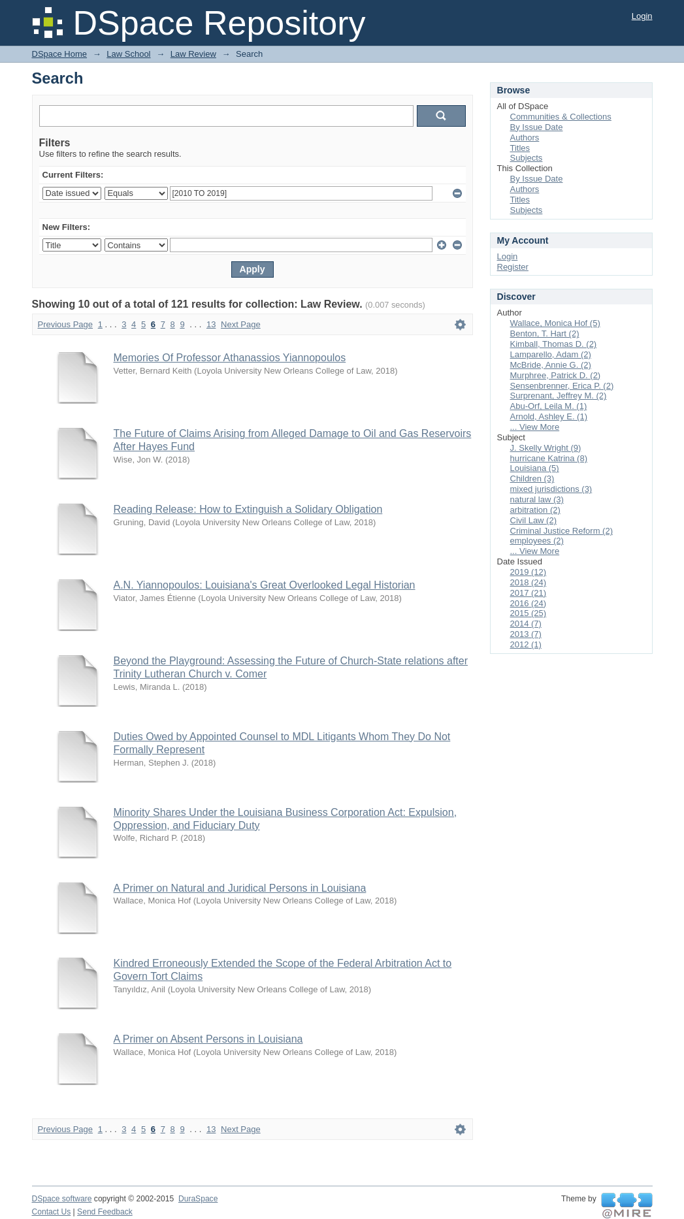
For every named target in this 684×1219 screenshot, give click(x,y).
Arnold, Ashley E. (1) (549, 416)
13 (211, 324)
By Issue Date (536, 127)
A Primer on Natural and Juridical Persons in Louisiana (240, 888)
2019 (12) (528, 572)
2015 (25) (528, 613)
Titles (520, 148)
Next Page (241, 324)
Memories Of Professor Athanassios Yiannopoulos (230, 357)
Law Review (193, 54)
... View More (535, 427)
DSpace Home (60, 54)
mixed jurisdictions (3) (551, 489)
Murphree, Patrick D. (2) (555, 375)
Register (513, 267)
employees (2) (537, 540)
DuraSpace (198, 1198)
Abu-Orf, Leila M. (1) (548, 406)
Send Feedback (105, 1211)
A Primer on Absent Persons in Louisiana (208, 1039)
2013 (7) (526, 634)
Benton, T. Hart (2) (544, 333)
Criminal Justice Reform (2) (561, 531)
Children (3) (532, 478)
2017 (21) (528, 593)
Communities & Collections (560, 117)
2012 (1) (526, 644)
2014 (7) (526, 623)
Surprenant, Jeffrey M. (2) (558, 395)
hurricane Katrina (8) (549, 458)
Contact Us (51, 1211)
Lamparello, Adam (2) (550, 354)
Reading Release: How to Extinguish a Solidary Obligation (248, 509)
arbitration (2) (535, 510)
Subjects (526, 158)
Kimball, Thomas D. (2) (553, 344)
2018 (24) (528, 582)
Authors (525, 137)
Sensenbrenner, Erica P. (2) (562, 386)
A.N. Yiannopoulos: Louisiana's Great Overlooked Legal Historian (264, 585)
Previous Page (65, 324)
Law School (128, 54)
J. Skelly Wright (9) (545, 448)
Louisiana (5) (534, 468)
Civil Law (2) (533, 520)
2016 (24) (528, 603)
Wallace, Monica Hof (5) (555, 323)
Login (642, 16)
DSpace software (62, 1198)
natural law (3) (537, 499)
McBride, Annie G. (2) (550, 365)
